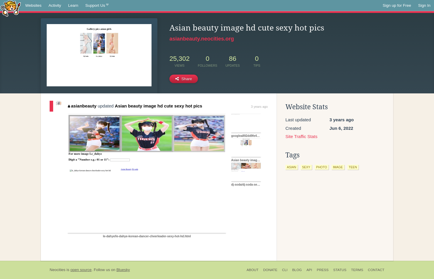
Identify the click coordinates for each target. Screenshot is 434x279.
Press (323, 270)
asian (291, 167)
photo (321, 167)
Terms (357, 270)
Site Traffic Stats (301, 136)
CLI (284, 270)
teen (353, 167)
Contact (376, 270)
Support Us (97, 5)
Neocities (57, 270)
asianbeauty (82, 105)
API (309, 270)
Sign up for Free (397, 5)
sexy (306, 167)
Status (339, 270)
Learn (73, 5)
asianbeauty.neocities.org (201, 39)
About (253, 270)
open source (81, 270)
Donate (270, 270)
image (338, 167)
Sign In (424, 5)
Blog (297, 270)
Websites (33, 5)
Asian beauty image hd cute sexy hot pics (158, 105)
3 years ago (259, 106)
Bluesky (123, 270)
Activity (54, 5)
